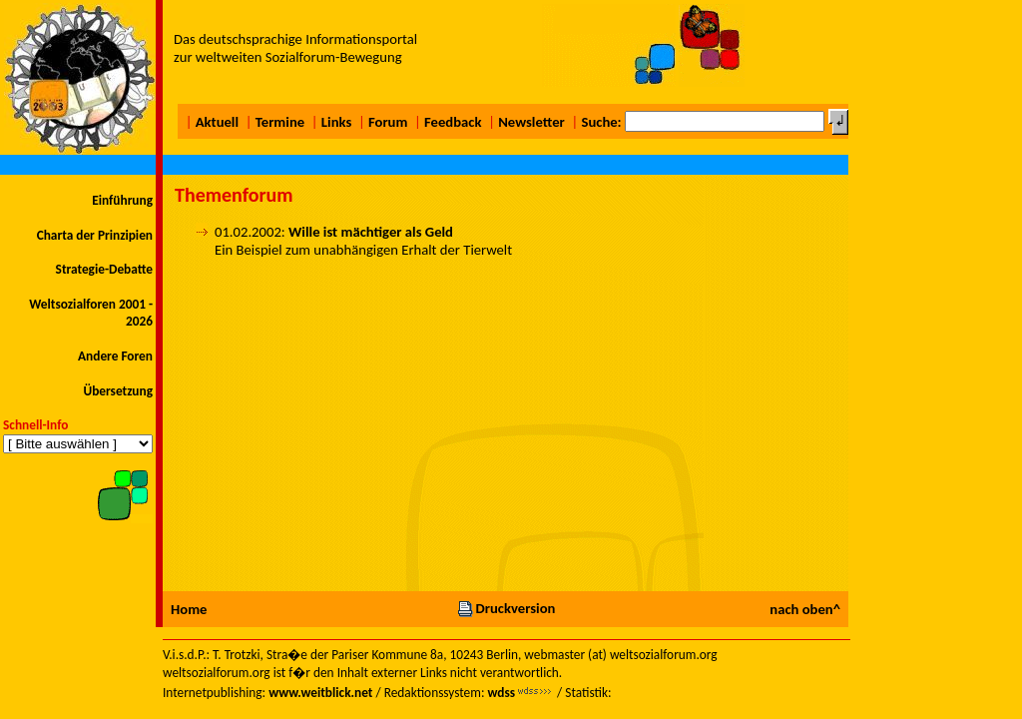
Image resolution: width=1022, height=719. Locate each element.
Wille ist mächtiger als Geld (370, 232)
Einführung (122, 200)
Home (189, 609)
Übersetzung (118, 390)
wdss (501, 692)
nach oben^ (804, 609)
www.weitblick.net (320, 692)
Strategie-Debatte (104, 269)
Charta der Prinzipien (95, 235)
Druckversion (506, 608)
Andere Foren (115, 356)
